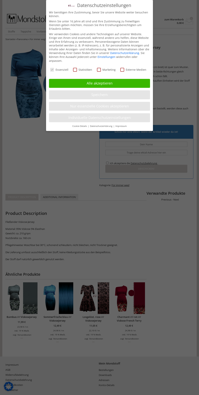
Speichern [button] (99, 94)
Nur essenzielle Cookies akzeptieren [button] (99, 106)
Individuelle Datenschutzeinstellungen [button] (99, 117)
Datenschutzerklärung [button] (101, 126)
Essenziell (59, 69)
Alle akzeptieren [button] (100, 83)
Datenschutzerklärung (124, 53)
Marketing (106, 69)
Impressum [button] (121, 126)
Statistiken (82, 69)
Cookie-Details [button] (79, 126)
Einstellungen (106, 57)
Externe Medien (133, 69)
